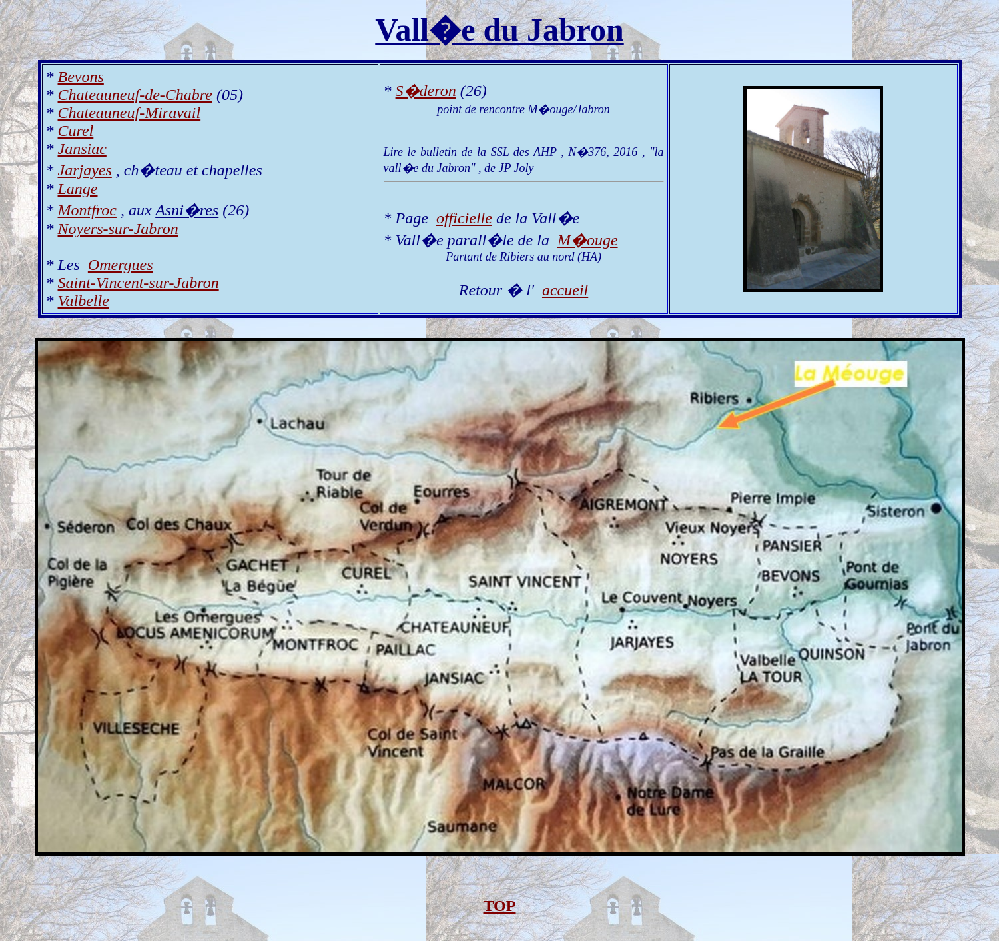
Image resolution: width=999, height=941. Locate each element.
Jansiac (82, 148)
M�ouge (587, 240)
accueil (565, 290)
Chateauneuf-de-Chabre (135, 94)
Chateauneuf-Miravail (129, 112)
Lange (78, 188)
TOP (500, 905)
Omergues (120, 264)
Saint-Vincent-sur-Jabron (138, 282)
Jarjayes (85, 170)
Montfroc (87, 210)
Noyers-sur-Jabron (118, 228)
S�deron (426, 90)
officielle (464, 218)
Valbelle (83, 300)
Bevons (81, 76)
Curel (76, 130)
